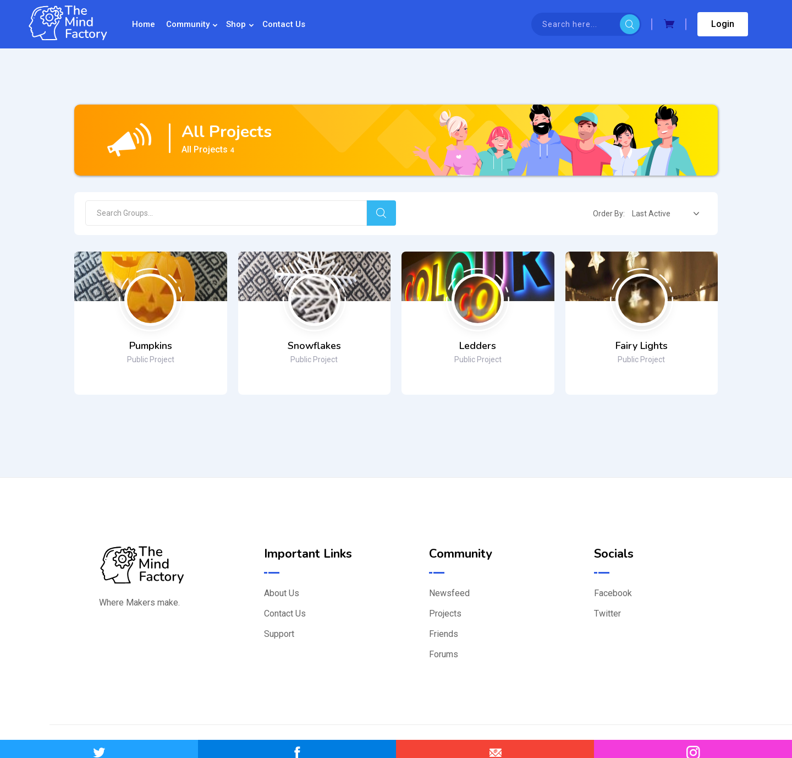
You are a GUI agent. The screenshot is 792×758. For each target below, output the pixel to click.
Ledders (477, 345)
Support (279, 634)
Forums (443, 654)
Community (188, 24)
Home (143, 24)
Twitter (607, 613)
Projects (445, 613)
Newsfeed (449, 593)
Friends (443, 634)
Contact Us (283, 24)
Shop (236, 24)
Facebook (613, 593)
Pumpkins (150, 345)
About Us (281, 593)
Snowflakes (314, 345)
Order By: (609, 213)
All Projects (208, 149)
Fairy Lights (641, 345)
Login (722, 24)
